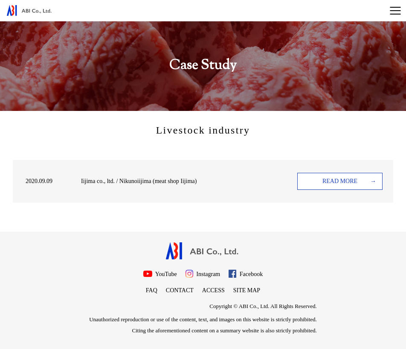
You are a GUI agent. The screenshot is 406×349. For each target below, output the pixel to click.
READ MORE (339, 181)
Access (213, 290)
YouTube (160, 273)
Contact (180, 290)
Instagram (203, 273)
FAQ (151, 290)
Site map (246, 290)
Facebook (246, 273)
